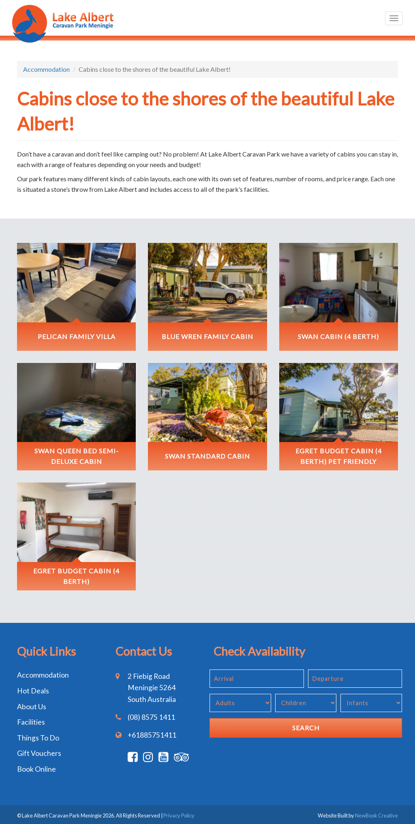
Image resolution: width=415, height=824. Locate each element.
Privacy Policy (179, 815)
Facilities (31, 722)
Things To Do (38, 738)
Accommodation (46, 69)
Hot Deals (33, 691)
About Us (31, 706)
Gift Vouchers (39, 753)
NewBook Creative (376, 815)
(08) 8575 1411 (151, 717)
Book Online (36, 769)
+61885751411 (152, 735)
